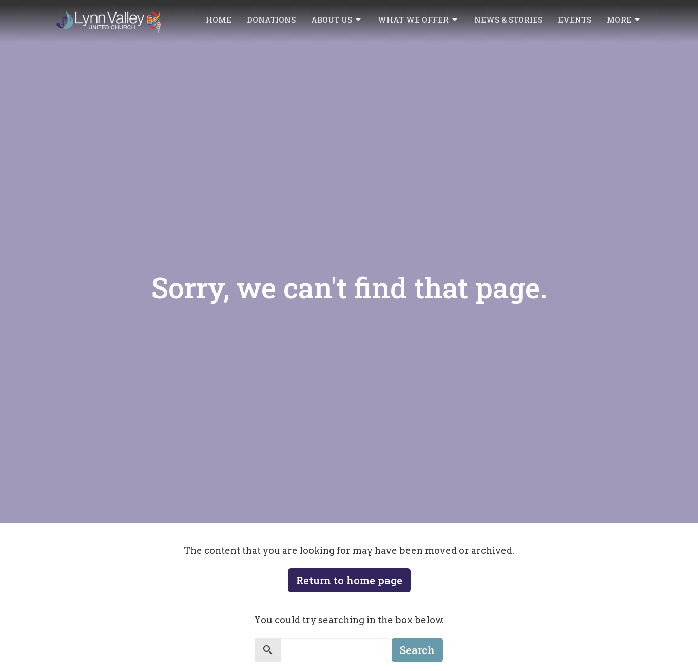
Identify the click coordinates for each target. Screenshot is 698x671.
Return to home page (349, 580)
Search (417, 650)
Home (218, 19)
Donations (271, 19)
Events (574, 19)
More (624, 19)
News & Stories (508, 19)
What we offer (418, 19)
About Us (336, 19)
